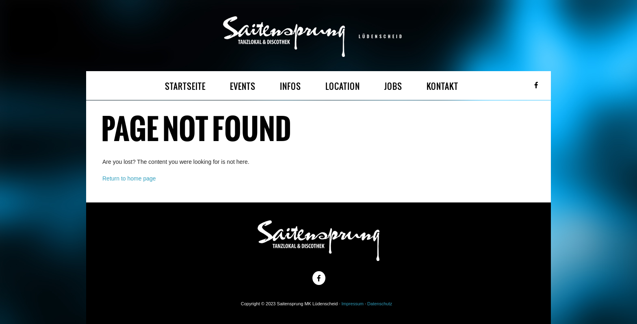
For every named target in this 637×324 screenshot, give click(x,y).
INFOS (290, 86)
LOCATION (342, 86)
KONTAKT (442, 86)
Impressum (353, 303)
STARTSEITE (185, 86)
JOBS (393, 86)
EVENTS (243, 86)
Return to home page (129, 178)
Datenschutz (379, 303)
